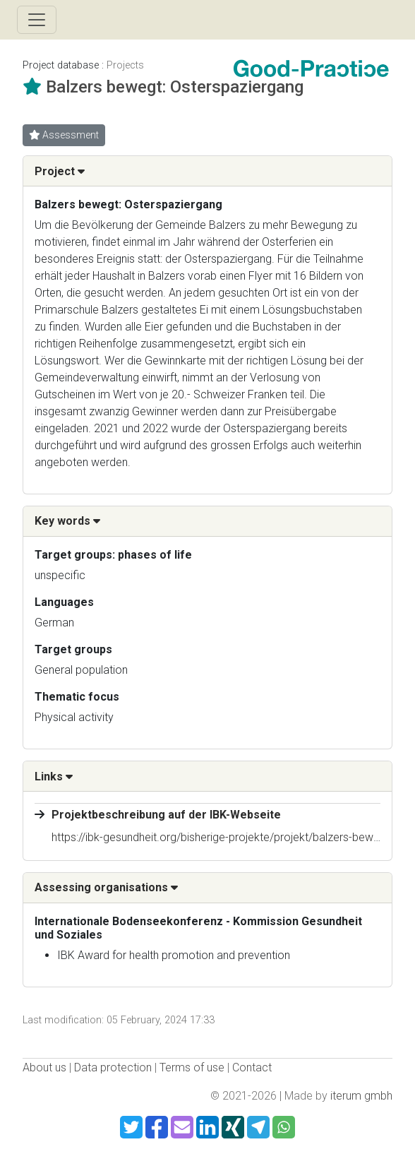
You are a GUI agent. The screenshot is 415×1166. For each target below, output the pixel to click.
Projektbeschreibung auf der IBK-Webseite (166, 814)
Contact (252, 1067)
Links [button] (54, 776)
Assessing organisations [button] (106, 887)
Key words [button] (67, 521)
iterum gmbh (361, 1095)
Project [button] (60, 171)
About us (44, 1067)
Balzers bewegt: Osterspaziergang (174, 87)
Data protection (113, 1067)
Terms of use (192, 1067)
